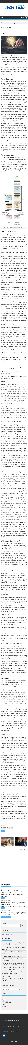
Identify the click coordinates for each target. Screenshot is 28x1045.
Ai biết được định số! (7, 976)
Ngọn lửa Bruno (7, 842)
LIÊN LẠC (4, 1006)
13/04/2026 (4, 889)
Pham (3, 31)
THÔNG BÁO (5, 1001)
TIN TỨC (4, 997)
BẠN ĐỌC (4, 1004)
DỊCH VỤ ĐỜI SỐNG (6, 1003)
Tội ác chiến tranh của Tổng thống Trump (12, 956)
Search (4, 923)
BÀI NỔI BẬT (3, 916)
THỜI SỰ (2, 831)
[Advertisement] (14, 867)
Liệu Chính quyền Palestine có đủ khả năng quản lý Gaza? (21, 843)
